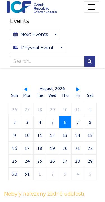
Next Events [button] (31, 34)
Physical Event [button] (34, 47)
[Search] (89, 61)
